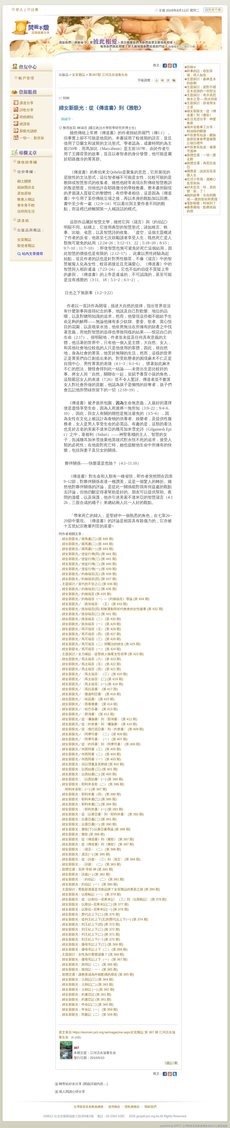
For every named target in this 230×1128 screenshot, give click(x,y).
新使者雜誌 (26, 246)
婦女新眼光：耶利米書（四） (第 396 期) (91, 794)
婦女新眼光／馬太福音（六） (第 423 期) (91, 659)
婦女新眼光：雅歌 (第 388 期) (83, 834)
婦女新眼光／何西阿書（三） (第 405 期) (91, 749)
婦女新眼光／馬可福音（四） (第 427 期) (91, 634)
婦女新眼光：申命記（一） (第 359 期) (90, 1009)
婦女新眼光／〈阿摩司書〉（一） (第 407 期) (95, 739)
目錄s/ (191, 67)
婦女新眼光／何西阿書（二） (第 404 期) (91, 754)
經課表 (22, 124)
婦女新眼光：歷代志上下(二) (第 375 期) (91, 914)
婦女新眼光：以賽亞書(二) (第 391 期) (89, 819)
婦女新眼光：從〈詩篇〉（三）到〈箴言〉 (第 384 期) (101, 859)
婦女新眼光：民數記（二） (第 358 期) (90, 1014)
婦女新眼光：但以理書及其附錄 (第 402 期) (93, 764)
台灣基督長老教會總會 (89, 1106)
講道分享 (24, 103)
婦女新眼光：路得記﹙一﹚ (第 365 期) (90, 969)
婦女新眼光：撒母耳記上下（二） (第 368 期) (95, 949)
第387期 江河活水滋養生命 (108, 75)
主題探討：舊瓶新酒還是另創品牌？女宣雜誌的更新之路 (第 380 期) (111, 889)
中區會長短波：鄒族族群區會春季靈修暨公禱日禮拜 (201, 139)
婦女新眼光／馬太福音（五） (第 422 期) (91, 664)
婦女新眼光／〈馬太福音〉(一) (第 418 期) (92, 684)
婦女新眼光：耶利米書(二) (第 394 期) (89, 804)
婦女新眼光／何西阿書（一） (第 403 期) (91, 759)
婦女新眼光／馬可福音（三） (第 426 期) (91, 639)
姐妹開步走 (26, 187)
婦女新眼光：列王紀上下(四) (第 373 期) (91, 924)
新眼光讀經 (25, 131)
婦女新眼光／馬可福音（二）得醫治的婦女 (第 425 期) (101, 644)
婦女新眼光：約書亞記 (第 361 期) (86, 994)
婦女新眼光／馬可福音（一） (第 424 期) (91, 649)
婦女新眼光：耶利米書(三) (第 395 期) (89, 799)
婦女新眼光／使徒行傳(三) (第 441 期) (89, 559)
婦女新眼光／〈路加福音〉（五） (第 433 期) (95, 604)
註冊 (35, 10)
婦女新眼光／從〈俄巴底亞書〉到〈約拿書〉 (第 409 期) (103, 729)
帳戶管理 (26, 78)
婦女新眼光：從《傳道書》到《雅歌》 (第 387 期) (98, 839)
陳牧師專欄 (27, 162)
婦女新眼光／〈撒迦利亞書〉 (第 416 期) (91, 694)
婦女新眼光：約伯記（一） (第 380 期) (90, 884)
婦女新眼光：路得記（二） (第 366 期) (90, 964)
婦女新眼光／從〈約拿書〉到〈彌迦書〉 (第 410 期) (99, 724)
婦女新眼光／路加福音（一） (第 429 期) (91, 624)
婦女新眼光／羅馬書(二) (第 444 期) (88, 544)
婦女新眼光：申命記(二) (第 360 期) (88, 1004)
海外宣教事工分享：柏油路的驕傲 (201, 129)
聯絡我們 (150, 1106)
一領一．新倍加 (29, 138)
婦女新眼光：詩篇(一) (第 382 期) (86, 874)
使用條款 (114, 1106)
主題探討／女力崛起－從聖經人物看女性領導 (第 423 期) (103, 654)
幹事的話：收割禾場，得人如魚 (200, 73)
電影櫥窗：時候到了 (201, 203)
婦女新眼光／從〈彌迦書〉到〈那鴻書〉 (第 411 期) (99, 719)
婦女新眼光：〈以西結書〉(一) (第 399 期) (92, 779)
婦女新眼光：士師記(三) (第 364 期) (88, 979)
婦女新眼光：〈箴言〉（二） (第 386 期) (91, 849)
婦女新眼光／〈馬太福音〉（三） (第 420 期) (95, 674)
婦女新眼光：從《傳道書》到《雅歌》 (201, 113)
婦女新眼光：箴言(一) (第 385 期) (86, 854)
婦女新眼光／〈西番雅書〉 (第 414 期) (90, 704)
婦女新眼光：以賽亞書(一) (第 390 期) (89, 824)
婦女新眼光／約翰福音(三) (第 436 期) (89, 589)
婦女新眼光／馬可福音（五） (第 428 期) (91, 629)
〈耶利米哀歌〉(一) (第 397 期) (84, 789)
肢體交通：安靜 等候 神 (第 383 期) (87, 869)
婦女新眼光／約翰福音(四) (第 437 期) (89, 579)
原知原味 (24, 193)
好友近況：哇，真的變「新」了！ (201, 189)
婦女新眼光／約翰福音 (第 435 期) (86, 594)
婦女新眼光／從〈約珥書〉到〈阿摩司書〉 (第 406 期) (101, 744)
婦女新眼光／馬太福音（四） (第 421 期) (91, 669)
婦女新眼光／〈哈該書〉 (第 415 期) (88, 699)
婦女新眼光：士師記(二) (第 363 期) (88, 984)
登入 (19, 10)
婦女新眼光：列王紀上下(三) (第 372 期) (91, 929)
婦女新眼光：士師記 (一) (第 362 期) (88, 989)
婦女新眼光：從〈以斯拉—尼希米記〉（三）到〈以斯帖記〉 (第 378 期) (114, 899)
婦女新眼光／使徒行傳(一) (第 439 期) (89, 569)
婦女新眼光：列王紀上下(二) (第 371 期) (91, 934)
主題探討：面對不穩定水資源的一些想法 (201, 89)
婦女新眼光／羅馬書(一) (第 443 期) (88, 549)
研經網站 (24, 117)
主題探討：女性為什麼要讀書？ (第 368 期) (93, 954)
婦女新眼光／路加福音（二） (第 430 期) (91, 619)
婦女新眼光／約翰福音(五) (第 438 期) (89, 574)
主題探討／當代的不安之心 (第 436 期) (90, 584)
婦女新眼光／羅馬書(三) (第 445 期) (88, 539)
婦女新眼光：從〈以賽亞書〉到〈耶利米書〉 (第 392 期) (103, 814)
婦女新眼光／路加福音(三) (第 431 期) (89, 614)
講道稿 (23, 221)
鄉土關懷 (24, 181)
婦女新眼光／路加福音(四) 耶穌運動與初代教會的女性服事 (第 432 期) (112, 609)
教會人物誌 (26, 199)
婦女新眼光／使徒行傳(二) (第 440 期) (89, 564)
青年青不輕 (26, 205)
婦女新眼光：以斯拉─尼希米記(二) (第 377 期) (95, 904)
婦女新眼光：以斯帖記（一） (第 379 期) (91, 894)
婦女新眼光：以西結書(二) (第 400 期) (89, 774)
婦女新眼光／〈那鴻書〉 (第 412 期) (88, 714)
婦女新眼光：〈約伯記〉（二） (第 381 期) (93, 879)
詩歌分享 (24, 110)
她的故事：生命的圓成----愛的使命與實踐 (202, 197)
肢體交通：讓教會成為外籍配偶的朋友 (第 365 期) (98, 974)
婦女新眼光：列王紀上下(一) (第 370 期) (91, 939)
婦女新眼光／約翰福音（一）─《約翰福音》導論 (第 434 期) (105, 599)
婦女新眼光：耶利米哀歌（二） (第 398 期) (93, 784)
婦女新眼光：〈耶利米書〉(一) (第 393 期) (92, 809)
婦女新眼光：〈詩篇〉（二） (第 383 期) (91, 864)
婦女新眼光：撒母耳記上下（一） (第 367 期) (95, 959)
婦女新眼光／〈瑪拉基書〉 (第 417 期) (90, 689)
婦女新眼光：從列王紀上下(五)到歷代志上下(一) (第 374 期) (105, 919)
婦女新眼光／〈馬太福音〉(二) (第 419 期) (92, 679)
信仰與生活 (26, 211)
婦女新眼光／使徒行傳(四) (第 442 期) (89, 554)
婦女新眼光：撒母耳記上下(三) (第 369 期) (92, 944)
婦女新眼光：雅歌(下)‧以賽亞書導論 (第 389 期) (96, 829)
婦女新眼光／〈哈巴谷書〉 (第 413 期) (90, 709)
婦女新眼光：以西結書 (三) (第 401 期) (90, 769)
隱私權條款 (132, 1106)
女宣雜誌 (24, 240)
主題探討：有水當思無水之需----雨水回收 (202, 97)
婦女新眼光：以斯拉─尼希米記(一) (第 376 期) (95, 909)
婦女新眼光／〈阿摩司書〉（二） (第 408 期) (95, 734)
